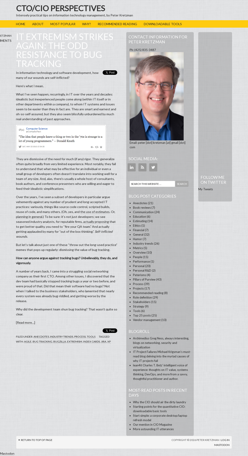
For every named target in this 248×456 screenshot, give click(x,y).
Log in (225, 440)
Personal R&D (142, 270)
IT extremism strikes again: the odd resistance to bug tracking (64, 50)
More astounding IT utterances (153, 429)
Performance (141, 261)
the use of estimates (95, 212)
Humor (137, 239)
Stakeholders (141, 302)
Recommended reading (117, 24)
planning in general (29, 217)
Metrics (138, 248)
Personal (138, 266)
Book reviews (142, 207)
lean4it (137, 365)
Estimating (140, 221)
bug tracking (42, 341)
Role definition (142, 297)
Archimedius (141, 338)
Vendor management (146, 320)
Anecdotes (41, 336)
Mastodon (222, 445)
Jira (103, 341)
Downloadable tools (163, 24)
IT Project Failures (145, 352)
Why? (86, 24)
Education (139, 216)
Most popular (62, 24)
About (38, 24)
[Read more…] (25, 322)
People (137, 257)
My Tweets (205, 189)
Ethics (137, 225)
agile (28, 341)
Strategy (138, 306)
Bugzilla (59, 341)
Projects (138, 288)
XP (109, 341)
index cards (91, 341)
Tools (91, 336)
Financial (138, 230)
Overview (139, 252)
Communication (143, 212)
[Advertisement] (215, 100)
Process (80, 336)
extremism (74, 341)
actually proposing (96, 222)
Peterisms (139, 275)
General (138, 234)
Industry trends (61, 336)
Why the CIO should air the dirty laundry (159, 402)
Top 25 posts (142, 315)
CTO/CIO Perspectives (60, 8)
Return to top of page (36, 440)
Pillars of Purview (144, 279)
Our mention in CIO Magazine (152, 424)
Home (20, 24)
